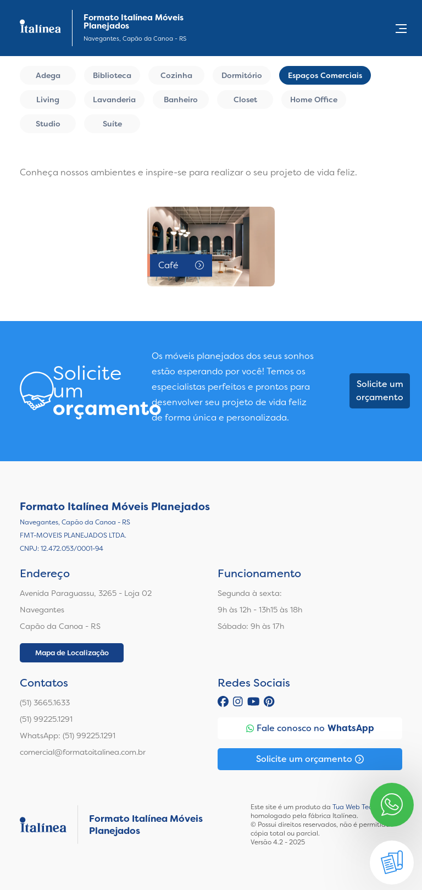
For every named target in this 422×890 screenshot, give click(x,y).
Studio (48, 124)
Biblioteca (112, 75)
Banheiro (181, 99)
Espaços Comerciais (325, 75)
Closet (245, 99)
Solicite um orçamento (379, 390)
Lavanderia (114, 99)
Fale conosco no (310, 728)
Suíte (112, 124)
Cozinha (176, 75)
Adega (48, 75)
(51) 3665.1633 (45, 702)
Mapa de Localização (72, 652)
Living (47, 99)
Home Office (313, 99)
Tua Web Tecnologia (364, 807)
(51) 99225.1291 (46, 719)
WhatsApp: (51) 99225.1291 (67, 735)
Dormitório (241, 75)
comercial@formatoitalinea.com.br (83, 752)
